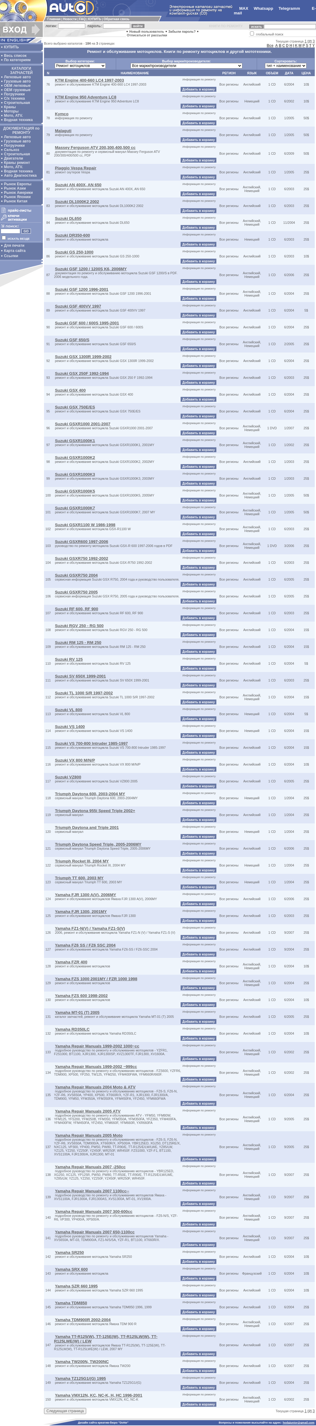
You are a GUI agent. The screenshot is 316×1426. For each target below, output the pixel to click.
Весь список (15, 56)
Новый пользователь (146, 31)
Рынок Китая (15, 201)
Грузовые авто (17, 81)
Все (270, 45)
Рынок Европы (17, 184)
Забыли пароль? (182, 31)
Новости (70, 19)
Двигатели (13, 158)
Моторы (11, 111)
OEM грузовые (17, 90)
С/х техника (14, 98)
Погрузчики (14, 94)
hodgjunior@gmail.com (298, 1422)
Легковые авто (17, 77)
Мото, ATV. (13, 115)
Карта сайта (15, 251)
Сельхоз (11, 150)
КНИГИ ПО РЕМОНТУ (226, 26)
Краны (10, 107)
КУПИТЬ (94, 19)
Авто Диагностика (20, 175)
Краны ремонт (17, 163)
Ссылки (11, 256)
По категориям (17, 60)
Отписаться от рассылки (147, 35)
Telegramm (289, 8)
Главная (54, 19)
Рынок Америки (18, 192)
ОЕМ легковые (17, 85)
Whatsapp (263, 8)
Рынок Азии (15, 188)
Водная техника (18, 120)
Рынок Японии (17, 197)
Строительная (17, 103)
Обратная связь (116, 19)
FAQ (82, 19)
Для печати (14, 245)
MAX (243, 8)
